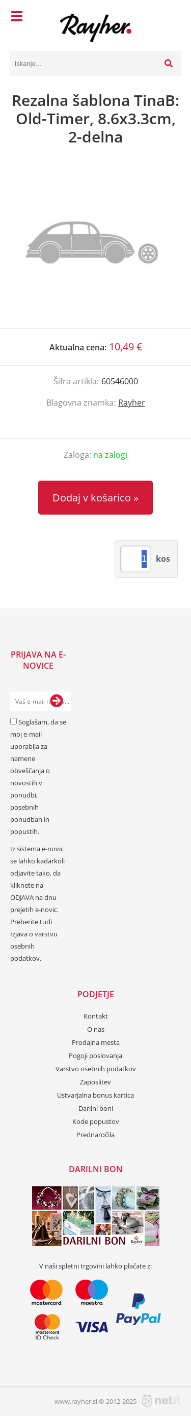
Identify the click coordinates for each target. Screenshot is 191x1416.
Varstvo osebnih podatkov (96, 1068)
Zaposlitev (95, 1081)
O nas (95, 1029)
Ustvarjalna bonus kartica (95, 1095)
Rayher (131, 402)
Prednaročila (95, 1134)
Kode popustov (95, 1121)
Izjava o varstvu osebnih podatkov (34, 946)
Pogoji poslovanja (95, 1055)
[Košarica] (171, 17)
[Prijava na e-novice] (56, 701)
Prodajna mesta (96, 1042)
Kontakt (96, 1016)
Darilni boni (95, 1108)
